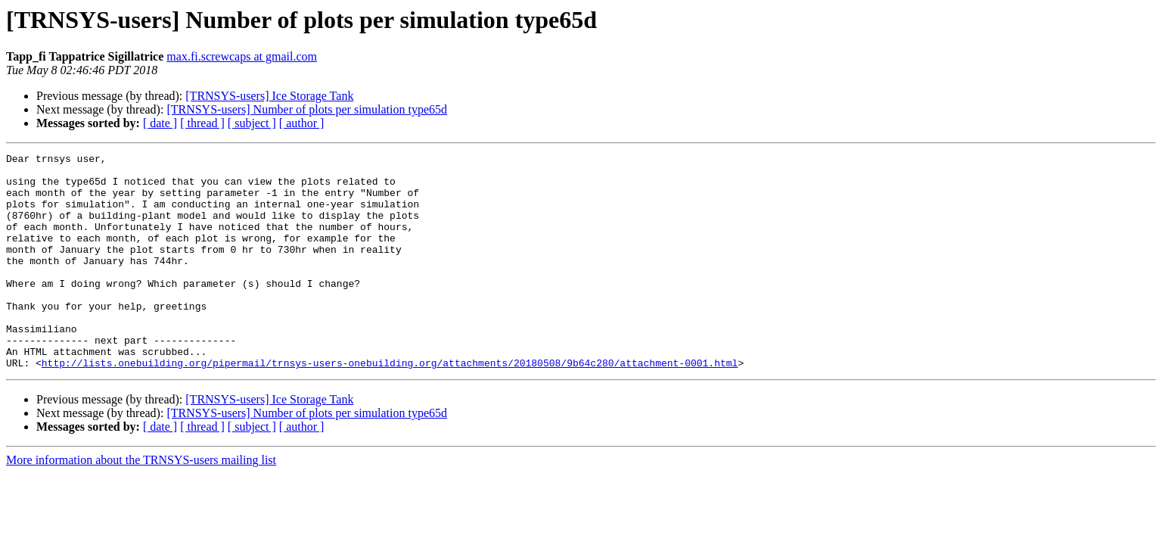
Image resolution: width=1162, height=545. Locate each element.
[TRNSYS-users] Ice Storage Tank (269, 95)
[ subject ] (252, 123)
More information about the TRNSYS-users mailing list (141, 503)
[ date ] (160, 123)
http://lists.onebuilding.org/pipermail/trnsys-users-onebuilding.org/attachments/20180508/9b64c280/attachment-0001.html (390, 406)
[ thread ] (202, 123)
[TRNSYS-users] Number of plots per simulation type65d (306, 109)
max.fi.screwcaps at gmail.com (241, 56)
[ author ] (302, 123)
